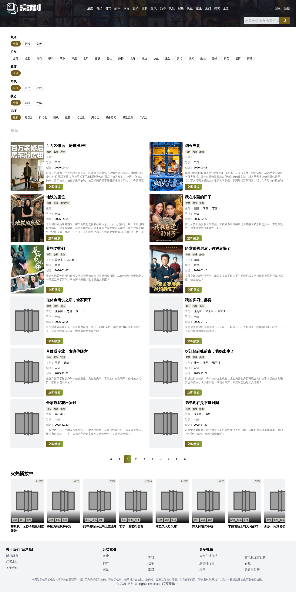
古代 (27, 88)
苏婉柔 (59, 259)
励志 (203, 58)
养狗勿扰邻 (55, 248)
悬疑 (172, 8)
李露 (214, 208)
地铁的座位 (55, 196)
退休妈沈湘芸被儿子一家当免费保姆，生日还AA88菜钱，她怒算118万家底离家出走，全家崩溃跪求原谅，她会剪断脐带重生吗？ (94, 329)
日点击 (43, 117)
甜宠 (201, 408)
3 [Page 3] (144, 459)
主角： (50, 157)
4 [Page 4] (152, 459)
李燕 (205, 208)
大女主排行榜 (208, 556)
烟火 (188, 151)
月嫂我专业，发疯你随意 (67, 351)
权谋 (226, 58)
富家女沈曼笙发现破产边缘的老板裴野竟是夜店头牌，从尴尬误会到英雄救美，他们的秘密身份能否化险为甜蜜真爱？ (234, 431)
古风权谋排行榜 (255, 557)
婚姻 (214, 58)
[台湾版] (27, 549)
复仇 (154, 8)
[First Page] (111, 459)
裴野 (208, 414)
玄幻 (136, 8)
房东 (62, 151)
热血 (190, 8)
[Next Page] (176, 459)
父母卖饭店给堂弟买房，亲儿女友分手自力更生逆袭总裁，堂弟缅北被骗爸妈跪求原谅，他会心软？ (234, 277)
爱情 (238, 58)
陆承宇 (210, 311)
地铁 (49, 203)
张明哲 (216, 362)
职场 (62, 357)
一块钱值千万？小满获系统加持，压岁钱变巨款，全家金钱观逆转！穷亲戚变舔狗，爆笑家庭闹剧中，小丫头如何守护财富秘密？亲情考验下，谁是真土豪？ (95, 431)
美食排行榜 (252, 569)
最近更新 (128, 117)
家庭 (126, 8)
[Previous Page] (119, 459)
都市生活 (64, 203)
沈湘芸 (59, 311)
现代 (39, 88)
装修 (56, 151)
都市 (108, 8)
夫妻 (195, 151)
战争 (117, 8)
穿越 (145, 8)
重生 (199, 8)
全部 (226, 8)
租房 (49, 151)
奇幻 (99, 8)
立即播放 (54, 187)
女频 (39, 43)
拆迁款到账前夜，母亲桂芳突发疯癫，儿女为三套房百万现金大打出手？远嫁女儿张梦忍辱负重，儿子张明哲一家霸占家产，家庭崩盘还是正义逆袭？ (234, 380)
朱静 (66, 362)
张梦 (205, 362)
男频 (27, 43)
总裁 (56, 254)
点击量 (81, 117)
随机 (56, 117)
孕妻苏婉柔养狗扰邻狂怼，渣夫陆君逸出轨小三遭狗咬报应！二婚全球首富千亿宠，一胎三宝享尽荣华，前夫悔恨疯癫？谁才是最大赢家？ (95, 277)
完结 (27, 102)
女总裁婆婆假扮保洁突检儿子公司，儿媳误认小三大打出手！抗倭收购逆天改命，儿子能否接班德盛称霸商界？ (234, 329)
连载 (39, 102)
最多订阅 (111, 117)
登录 (278, 8)
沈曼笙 (198, 414)
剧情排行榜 (206, 563)
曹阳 (196, 208)
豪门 (208, 8)
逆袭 (90, 8)
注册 (287, 8)
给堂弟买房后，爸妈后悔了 (207, 248)
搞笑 (217, 8)
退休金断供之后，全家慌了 (68, 299)
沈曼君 (198, 311)
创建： (50, 167)
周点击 (95, 117)
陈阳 (196, 259)
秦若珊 (221, 311)
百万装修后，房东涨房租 (67, 145)
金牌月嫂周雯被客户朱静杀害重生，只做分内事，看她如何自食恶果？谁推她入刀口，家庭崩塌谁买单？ (93, 380)
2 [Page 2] (136, 459)
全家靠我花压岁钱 (61, 402)
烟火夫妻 (192, 145)
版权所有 (12, 556)
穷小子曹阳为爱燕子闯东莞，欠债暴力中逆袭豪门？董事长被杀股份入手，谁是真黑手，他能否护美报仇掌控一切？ (234, 226)
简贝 (78, 311)
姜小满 (59, 414)
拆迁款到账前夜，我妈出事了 (209, 351)
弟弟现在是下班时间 (202, 402)
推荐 (67, 117)
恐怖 (163, 8)
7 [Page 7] (168, 459)
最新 (15, 117)
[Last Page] (185, 459)
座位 (56, 203)
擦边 (181, 8)
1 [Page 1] (127, 459)
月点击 (29, 117)
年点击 (143, 117)
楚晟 (69, 311)
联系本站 (12, 562)
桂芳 (196, 362)
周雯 (57, 362)
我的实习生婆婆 (198, 299)
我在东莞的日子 (198, 196)
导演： (50, 162)
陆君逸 (71, 259)
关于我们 (12, 568)
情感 (249, 58)
